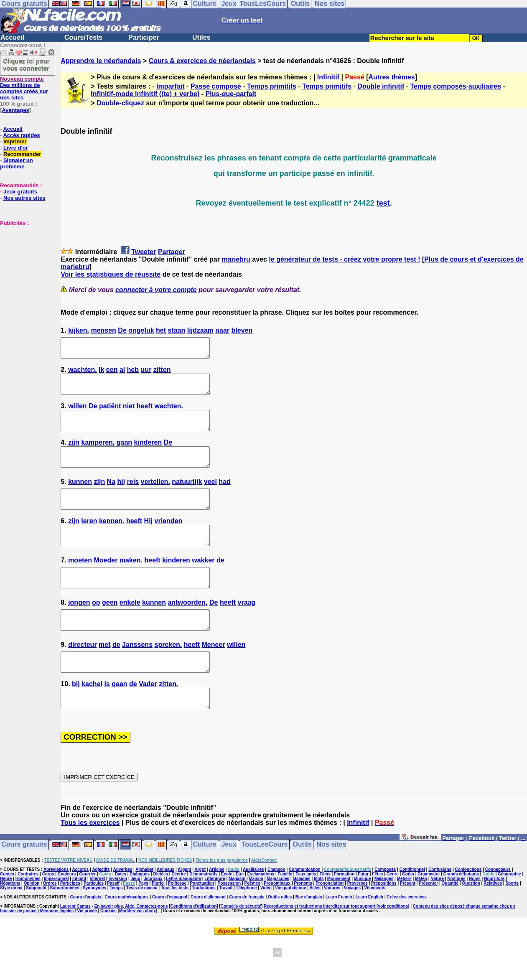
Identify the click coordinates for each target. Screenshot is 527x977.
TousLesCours (265, 882)
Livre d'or (15, 148)
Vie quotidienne (290, 925)
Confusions (439, 907)
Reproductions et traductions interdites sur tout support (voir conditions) (336, 943)
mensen (103, 330)
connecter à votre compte (156, 289)
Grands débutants (461, 911)
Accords (80, 907)
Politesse (177, 920)
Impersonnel (56, 916)
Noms (475, 916)
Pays (143, 920)
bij (76, 717)
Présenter (428, 920)
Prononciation (330, 920)
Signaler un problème (16, 163)
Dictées (160, 911)
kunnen (80, 496)
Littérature (214, 916)
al (122, 373)
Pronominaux (277, 920)
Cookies (108, 948)
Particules (94, 920)
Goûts (408, 911)
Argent (184, 907)
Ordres (50, 920)
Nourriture (494, 916)
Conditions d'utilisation (194, 943)
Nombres (456, 916)
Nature (437, 916)
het (161, 330)
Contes (7, 911)
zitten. (168, 717)
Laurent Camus (75, 943)
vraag (247, 628)
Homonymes (28, 916)
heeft (145, 413)
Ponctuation (202, 920)
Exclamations (260, 911)
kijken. (78, 330)
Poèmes (252, 920)
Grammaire (429, 911)
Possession (229, 920)
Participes (70, 920)
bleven (242, 330)
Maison (256, 916)
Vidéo (266, 925)
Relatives (493, 920)
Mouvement (339, 916)
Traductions (204, 925)
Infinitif (328, 77)
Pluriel (158, 920)
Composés (385, 907)
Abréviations (56, 907)
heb (133, 373)
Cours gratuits (24, 882)
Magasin (237, 916)
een (112, 373)
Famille (285, 911)
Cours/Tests (83, 37)
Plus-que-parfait (231, 93)
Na (111, 496)
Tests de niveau (141, 925)
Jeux (228, 882)
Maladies (302, 916)
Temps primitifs (271, 86)
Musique (362, 916)
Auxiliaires (253, 907)
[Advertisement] (25, 268)
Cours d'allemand (208, 934)
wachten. (82, 373)
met (104, 674)
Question (471, 920)
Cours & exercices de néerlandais (202, 60)
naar (222, 330)
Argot (200, 907)
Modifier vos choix (137, 948)
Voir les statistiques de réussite (110, 274)
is (106, 717)
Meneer (213, 674)
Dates (120, 911)
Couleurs (67, 911)
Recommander (22, 154)
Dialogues (140, 911)
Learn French (339, 934)
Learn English (369, 934)
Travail (225, 925)
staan (176, 330)
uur (146, 373)
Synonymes (94, 925)
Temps (116, 925)
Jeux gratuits (20, 191)
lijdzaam (200, 330)
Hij (148, 539)
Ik (101, 373)
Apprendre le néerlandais (101, 60)
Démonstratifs (203, 911)
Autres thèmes (392, 77)
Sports (512, 920)
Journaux (153, 916)
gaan (124, 453)
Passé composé (216, 86)
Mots (318, 916)
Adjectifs (100, 907)
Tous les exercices (90, 860)
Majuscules (278, 916)
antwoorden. (187, 628)
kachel (91, 717)
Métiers (404, 916)
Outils (302, 882)
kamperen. (98, 453)
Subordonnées (64, 925)
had (224, 496)
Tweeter (143, 251)
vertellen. (155, 496)
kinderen (148, 453)
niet (129, 413)
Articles (216, 907)
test (383, 203)
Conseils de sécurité (241, 943)
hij (121, 496)
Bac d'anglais (308, 934)
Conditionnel (412, 907)
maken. (131, 582)
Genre (393, 911)
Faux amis (305, 911)
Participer (143, 37)
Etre (240, 911)
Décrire (178, 911)
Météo (421, 916)
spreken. (168, 674)
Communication (305, 907)
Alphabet (144, 907)
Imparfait (170, 86)
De (122, 330)
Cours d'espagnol (169, 934)
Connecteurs (498, 907)
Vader (148, 717)
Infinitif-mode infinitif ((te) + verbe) (145, 93)
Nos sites (331, 882)
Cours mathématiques (127, 934)
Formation (344, 911)
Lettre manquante (183, 916)
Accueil (12, 37)
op (96, 628)
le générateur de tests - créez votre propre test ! (344, 259)
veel (210, 496)
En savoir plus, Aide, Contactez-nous (131, 943)
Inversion (118, 916)
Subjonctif (36, 925)
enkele (130, 628)
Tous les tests (174, 925)
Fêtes (377, 911)
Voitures (332, 925)
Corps (48, 911)
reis (133, 496)
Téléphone (246, 925)
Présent (407, 920)
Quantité (450, 920)
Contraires (28, 911)
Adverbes (122, 907)
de (220, 582)
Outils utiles (280, 934)
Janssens (137, 674)
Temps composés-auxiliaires (456, 86)
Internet (97, 916)
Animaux (165, 907)
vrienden (168, 539)
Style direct (11, 925)
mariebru (235, 259)
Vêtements (374, 925)
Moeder (106, 582)
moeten (80, 582)
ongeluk (141, 330)
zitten (162, 373)
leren (89, 539)
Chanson (276, 907)
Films (325, 911)
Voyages (352, 925)
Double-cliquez (120, 103)
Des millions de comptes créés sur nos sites (24, 88)
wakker (203, 582)
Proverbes (357, 920)
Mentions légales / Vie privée (68, 948)
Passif (113, 920)
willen (77, 413)
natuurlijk (187, 496)
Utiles (201, 37)
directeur (82, 674)
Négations (10, 920)
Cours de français (246, 934)
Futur (363, 911)
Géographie (509, 911)
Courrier (87, 911)
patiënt (110, 413)
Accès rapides (21, 135)
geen (109, 628)
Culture (204, 882)
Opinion (32, 920)
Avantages (15, 110)
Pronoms (303, 920)
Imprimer (15, 141)
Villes (315, 925)
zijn (73, 453)
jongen (79, 628)
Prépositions (384, 920)
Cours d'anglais (86, 934)
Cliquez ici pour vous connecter (26, 64)
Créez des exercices (407, 934)
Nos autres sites (24, 198)
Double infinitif (380, 86)
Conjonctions (468, 907)
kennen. (111, 539)
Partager (171, 251)
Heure (6, 916)
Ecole (226, 911)
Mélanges (384, 916)
